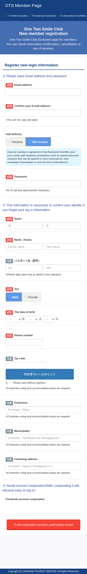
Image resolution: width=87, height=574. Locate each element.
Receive (16, 142)
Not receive (38, 142)
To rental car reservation (44, 16)
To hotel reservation (18, 16)
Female (31, 297)
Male (14, 297)
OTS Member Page (23, 5)
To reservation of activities (73, 16)
